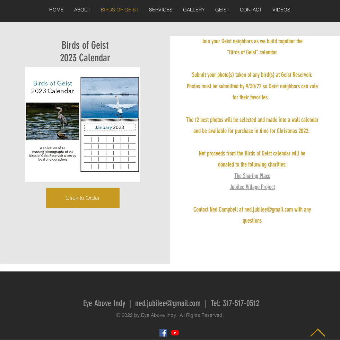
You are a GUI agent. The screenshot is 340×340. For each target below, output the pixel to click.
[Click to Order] (83, 198)
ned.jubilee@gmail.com (268, 209)
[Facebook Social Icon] (163, 333)
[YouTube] (175, 333)
